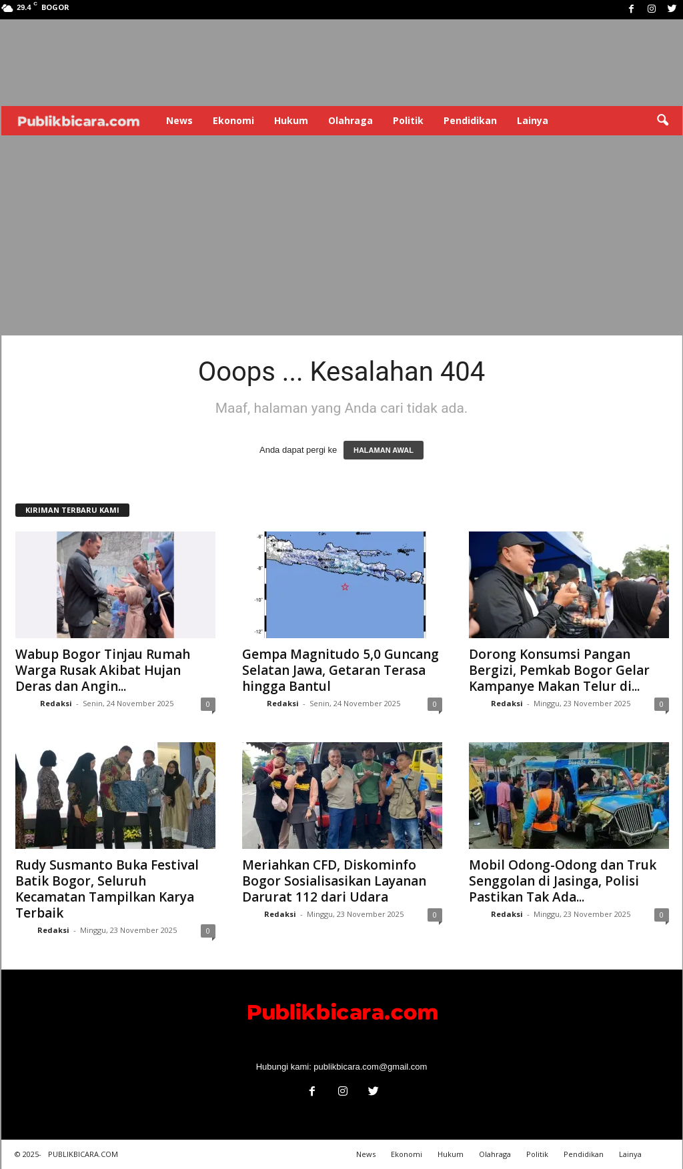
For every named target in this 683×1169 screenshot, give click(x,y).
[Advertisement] (341, 235)
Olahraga (350, 120)
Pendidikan (470, 120)
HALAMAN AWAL (384, 450)
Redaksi (56, 703)
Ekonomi (233, 120)
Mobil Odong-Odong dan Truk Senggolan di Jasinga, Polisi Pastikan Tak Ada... (562, 881)
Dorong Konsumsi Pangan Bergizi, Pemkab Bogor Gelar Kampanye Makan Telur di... (559, 670)
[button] (662, 120)
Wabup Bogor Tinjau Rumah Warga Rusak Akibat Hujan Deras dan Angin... (102, 670)
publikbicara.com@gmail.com (370, 1067)
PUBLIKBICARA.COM (83, 1154)
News (179, 120)
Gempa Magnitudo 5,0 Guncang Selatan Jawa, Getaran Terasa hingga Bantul (340, 670)
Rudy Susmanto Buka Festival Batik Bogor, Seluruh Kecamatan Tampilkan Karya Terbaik (107, 889)
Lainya (532, 120)
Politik (408, 120)
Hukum (291, 120)
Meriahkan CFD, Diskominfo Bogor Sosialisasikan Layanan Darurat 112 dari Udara (334, 881)
